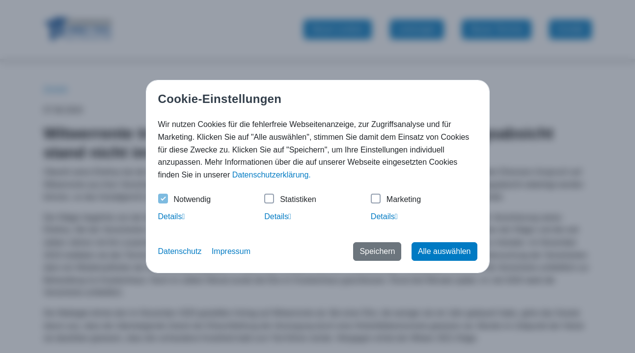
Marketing (396, 200)
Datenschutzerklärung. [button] (271, 175)
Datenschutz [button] (180, 251)
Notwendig (184, 200)
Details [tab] (171, 216)
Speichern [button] (377, 251)
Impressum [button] (231, 251)
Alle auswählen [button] (444, 251)
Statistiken (290, 200)
